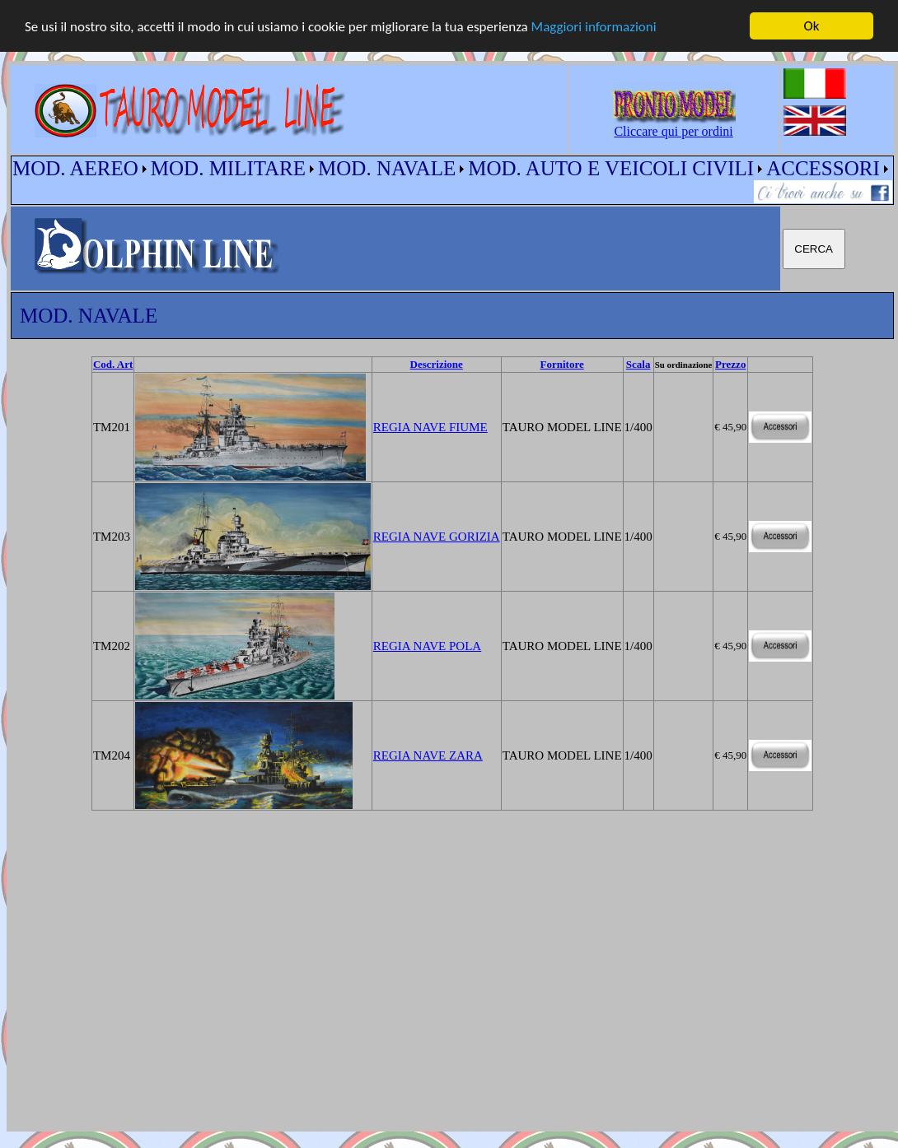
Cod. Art (113, 364)
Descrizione (436, 364)
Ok (812, 26)
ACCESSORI (823, 168)
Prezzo (730, 364)
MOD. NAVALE (387, 168)
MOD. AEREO (75, 168)
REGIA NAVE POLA (427, 645)
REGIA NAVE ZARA (428, 754)
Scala (638, 364)
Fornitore (562, 364)
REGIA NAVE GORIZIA (436, 535)
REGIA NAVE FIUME (430, 426)
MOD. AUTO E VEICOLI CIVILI (611, 168)
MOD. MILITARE (228, 168)
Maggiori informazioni (594, 26)
